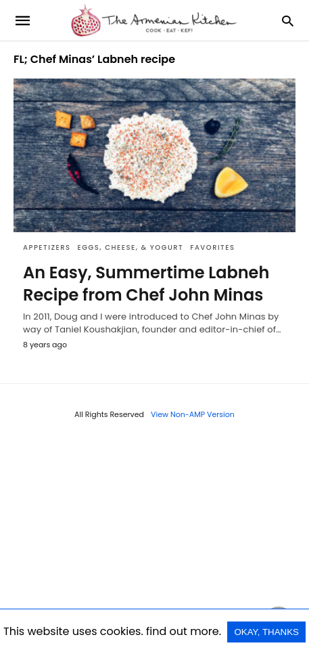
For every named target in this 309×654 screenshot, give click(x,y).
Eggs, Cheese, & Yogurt (131, 247)
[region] (154, 543)
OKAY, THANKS (266, 632)
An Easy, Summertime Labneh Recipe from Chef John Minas (146, 284)
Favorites (212, 247)
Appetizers (47, 247)
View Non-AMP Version (193, 414)
